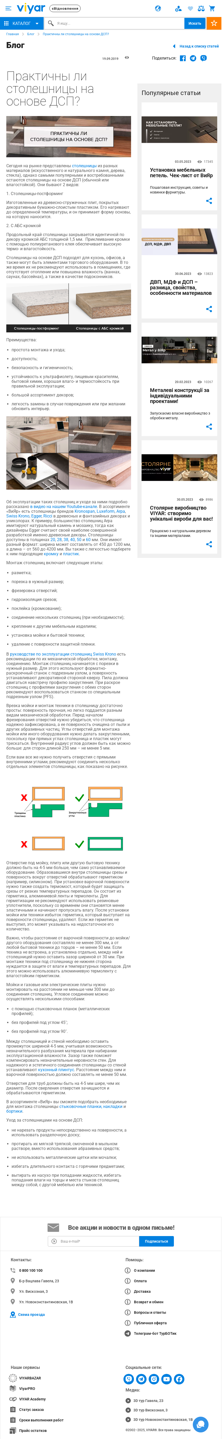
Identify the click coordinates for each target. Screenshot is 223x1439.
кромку (51, 553)
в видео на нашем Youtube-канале (63, 506)
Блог (30, 34)
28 (59, 539)
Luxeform (105, 511)
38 (65, 539)
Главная (12, 34)
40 (72, 539)
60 (88, 539)
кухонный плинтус (55, 1069)
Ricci (47, 516)
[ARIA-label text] (8, 8)
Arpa (120, 511)
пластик (70, 553)
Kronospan (84, 511)
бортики (14, 1111)
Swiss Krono (17, 516)
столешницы (84, 165)
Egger (36, 516)
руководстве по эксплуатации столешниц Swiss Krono (62, 654)
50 (78, 539)
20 (52, 539)
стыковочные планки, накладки (90, 1106)
